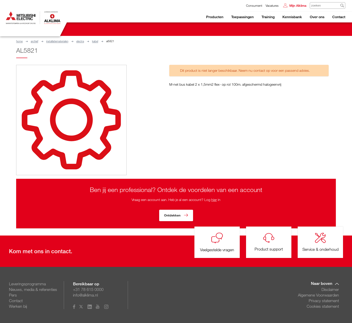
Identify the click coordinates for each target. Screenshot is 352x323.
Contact (338, 17)
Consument (254, 5)
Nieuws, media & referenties (33, 289)
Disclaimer (330, 289)
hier (214, 200)
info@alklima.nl (85, 294)
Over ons (317, 17)
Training (268, 17)
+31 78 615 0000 (88, 289)
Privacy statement (324, 300)
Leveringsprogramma (27, 283)
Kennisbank (292, 17)
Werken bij (18, 306)
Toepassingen (242, 17)
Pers (13, 294)
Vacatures (272, 5)
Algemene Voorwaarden (318, 294)
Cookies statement (323, 306)
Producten (214, 17)
